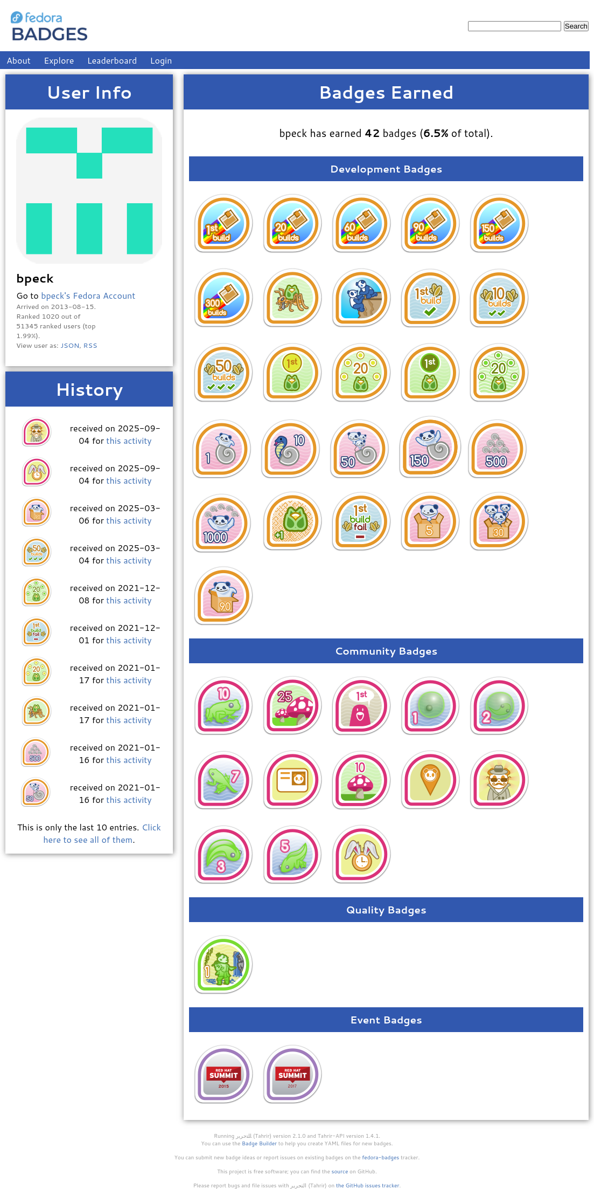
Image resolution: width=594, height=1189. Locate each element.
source (340, 1171)
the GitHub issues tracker (368, 1185)
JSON (69, 345)
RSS (90, 345)
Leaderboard (112, 60)
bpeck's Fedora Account (88, 295)
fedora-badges (380, 1157)
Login (161, 60)
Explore (59, 60)
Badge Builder (259, 1143)
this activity (128, 440)
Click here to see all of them (102, 833)
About (18, 60)
